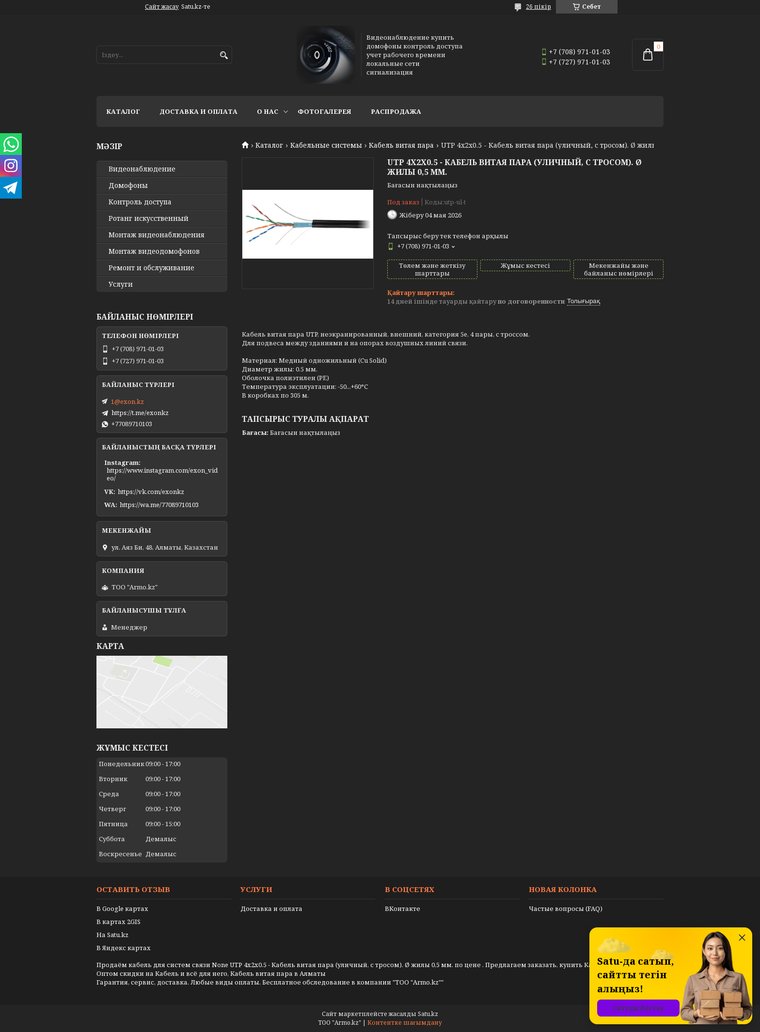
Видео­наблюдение (142, 169)
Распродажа (396, 111)
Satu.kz (428, 1014)
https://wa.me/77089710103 (159, 504)
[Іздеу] (223, 55)
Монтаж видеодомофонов (154, 251)
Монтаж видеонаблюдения (157, 235)
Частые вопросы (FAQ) (565, 908)
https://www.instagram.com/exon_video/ (162, 474)
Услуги (121, 284)
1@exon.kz (127, 401)
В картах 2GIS (118, 921)
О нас (267, 111)
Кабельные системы (326, 145)
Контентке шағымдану (404, 1022)
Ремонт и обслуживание (151, 267)
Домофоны (128, 185)
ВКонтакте (402, 908)
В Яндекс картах (123, 947)
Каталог (123, 111)
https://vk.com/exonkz (151, 491)
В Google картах (122, 908)
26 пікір (538, 6)
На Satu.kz (112, 934)
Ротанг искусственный (149, 218)
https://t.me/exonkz (140, 412)
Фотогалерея (324, 111)
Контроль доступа (140, 202)
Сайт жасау (162, 6)
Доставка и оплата (198, 111)
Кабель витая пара (401, 145)
